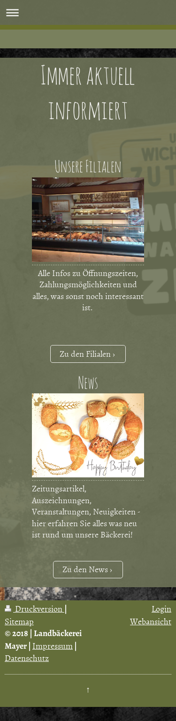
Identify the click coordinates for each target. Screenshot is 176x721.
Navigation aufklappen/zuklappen (88, 12)
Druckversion (34, 608)
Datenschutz (27, 658)
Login (161, 608)
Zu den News (85, 569)
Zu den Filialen (85, 353)
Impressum (52, 645)
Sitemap (19, 621)
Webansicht (150, 621)
